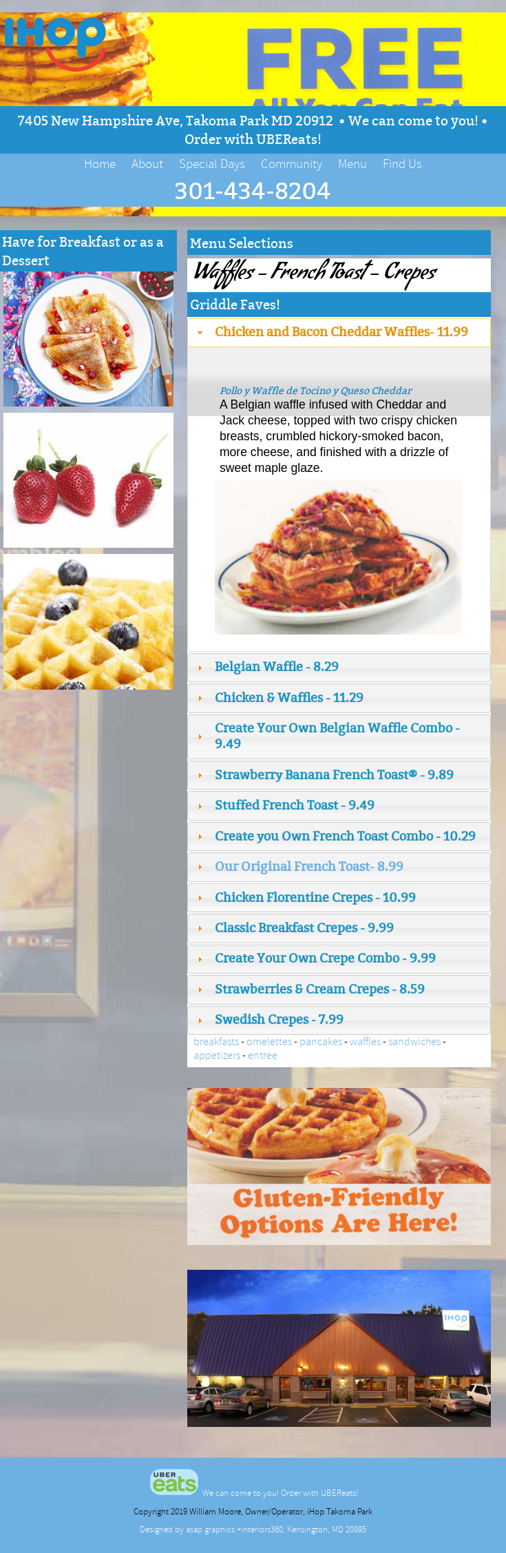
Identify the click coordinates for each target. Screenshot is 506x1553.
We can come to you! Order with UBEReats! (253, 1493)
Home (100, 164)
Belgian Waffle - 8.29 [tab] (266, 666)
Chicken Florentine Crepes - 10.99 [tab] (305, 897)
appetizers (216, 1055)
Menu (352, 164)
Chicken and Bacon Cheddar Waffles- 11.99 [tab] (331, 331)
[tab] (339, 866)
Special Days (212, 164)
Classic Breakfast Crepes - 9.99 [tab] (294, 927)
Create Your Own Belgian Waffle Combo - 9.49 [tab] (327, 735)
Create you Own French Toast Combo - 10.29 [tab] (335, 836)
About (147, 164)
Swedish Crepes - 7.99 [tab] (269, 1019)
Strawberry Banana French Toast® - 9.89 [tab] (324, 774)
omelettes (269, 1042)
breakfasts (216, 1042)
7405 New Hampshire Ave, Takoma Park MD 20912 (177, 120)
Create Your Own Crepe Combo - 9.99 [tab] (315, 958)
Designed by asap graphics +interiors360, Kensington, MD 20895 (253, 1529)
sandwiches (414, 1042)
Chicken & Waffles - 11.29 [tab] (278, 697)
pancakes (320, 1042)
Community (291, 164)
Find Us (402, 164)
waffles (365, 1042)
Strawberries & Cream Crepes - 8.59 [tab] (309, 989)
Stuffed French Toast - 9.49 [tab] (284, 805)
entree (262, 1055)
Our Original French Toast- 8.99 (309, 866)
